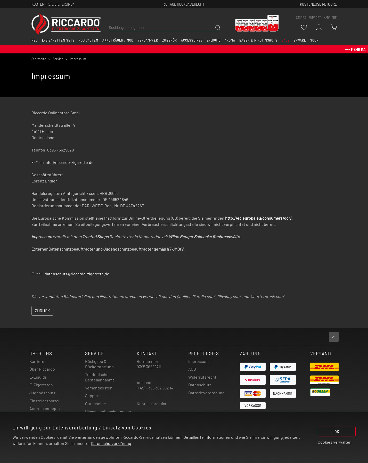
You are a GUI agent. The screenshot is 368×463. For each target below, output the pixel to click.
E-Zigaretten (41, 384)
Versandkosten (98, 387)
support (315, 17)
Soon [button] (314, 40)
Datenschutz (199, 384)
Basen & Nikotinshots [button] (258, 40)
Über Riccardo (42, 368)
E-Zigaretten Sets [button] (58, 40)
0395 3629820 (149, 366)
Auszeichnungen (44, 408)
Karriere (330, 17)
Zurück (42, 310)
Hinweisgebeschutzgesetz (109, 411)
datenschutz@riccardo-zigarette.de (77, 273)
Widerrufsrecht (202, 376)
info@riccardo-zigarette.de (69, 162)
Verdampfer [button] (147, 40)
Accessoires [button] (192, 40)
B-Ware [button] (300, 40)
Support (92, 395)
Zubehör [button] (169, 40)
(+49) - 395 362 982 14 (155, 387)
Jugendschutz (42, 392)
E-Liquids (38, 376)
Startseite (38, 59)
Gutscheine (95, 403)
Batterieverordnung (206, 392)
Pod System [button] (89, 40)
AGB (192, 368)
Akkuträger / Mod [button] (117, 40)
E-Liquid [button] (214, 40)
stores (301, 17)
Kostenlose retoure (318, 4)
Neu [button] (34, 40)
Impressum (198, 361)
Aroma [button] (230, 40)
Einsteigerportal (44, 400)
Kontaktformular (152, 403)
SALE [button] (286, 40)
